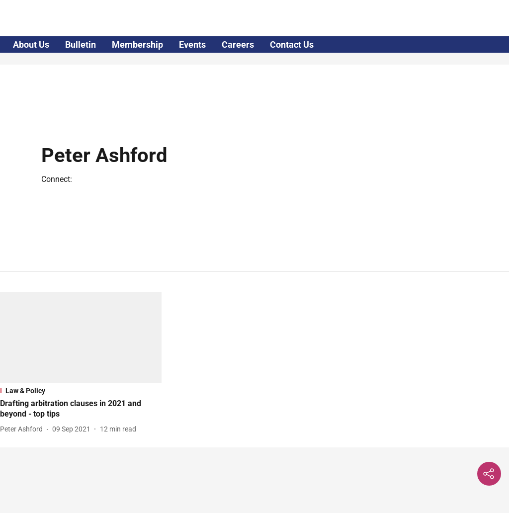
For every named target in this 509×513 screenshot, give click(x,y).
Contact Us (292, 44)
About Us (31, 44)
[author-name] (23, 429)
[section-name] (81, 391)
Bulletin (80, 44)
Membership (137, 44)
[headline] (81, 409)
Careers (238, 44)
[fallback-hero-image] (81, 337)
